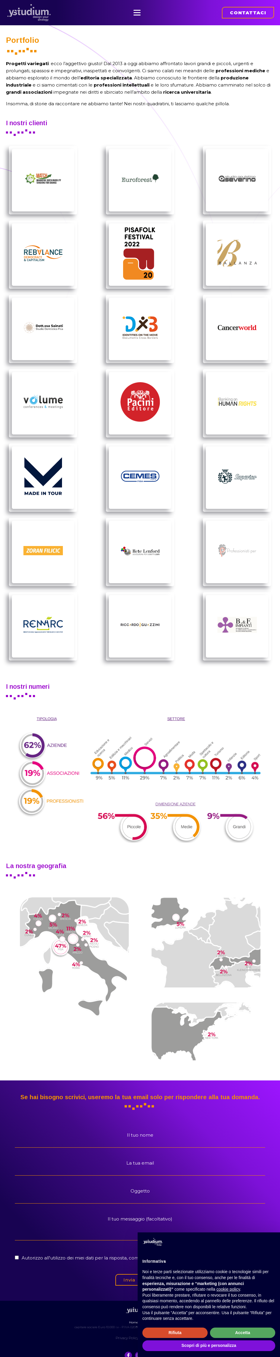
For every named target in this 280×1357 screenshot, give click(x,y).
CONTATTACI (248, 11)
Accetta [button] (242, 1332)
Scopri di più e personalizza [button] (209, 1345)
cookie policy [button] (228, 1289)
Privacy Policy (127, 1333)
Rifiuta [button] (175, 1332)
